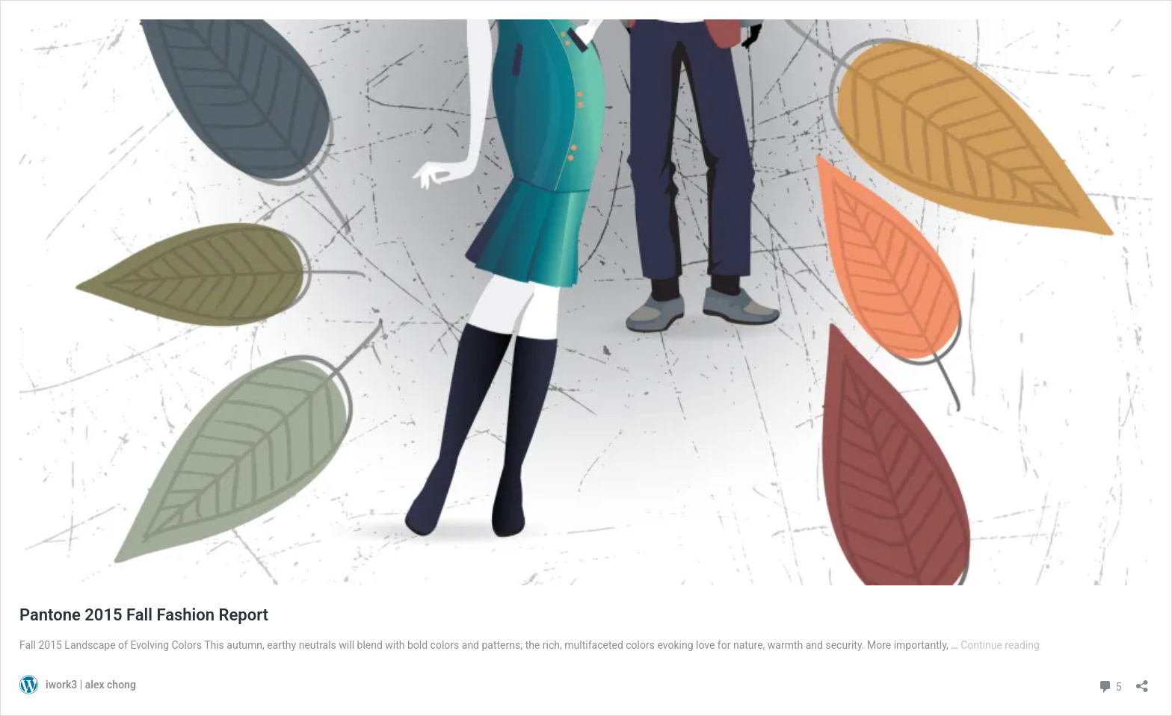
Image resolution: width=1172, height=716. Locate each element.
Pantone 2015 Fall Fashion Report (143, 615)
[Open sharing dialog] (1142, 681)
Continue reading (1000, 645)
